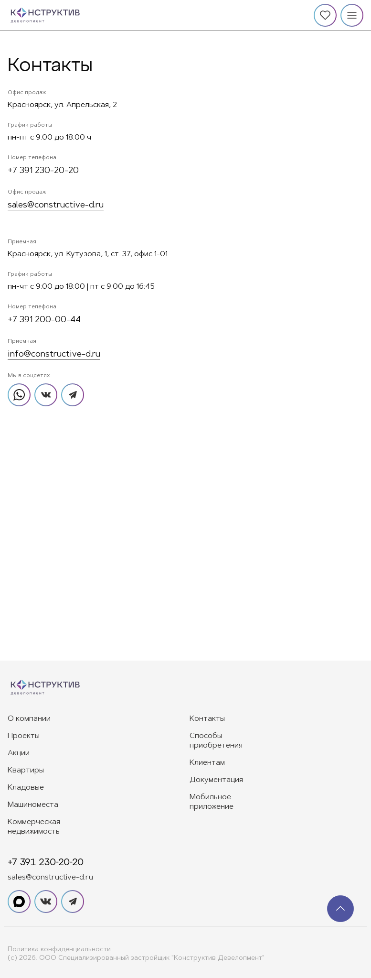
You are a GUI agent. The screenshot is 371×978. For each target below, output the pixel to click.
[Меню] (351, 15)
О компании (29, 719)
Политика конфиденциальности (59, 949)
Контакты (207, 719)
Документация (216, 780)
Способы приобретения (216, 741)
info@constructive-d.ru (54, 354)
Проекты (24, 736)
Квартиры (26, 770)
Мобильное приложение (211, 802)
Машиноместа (33, 805)
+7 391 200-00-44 (44, 320)
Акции (19, 753)
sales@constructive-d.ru (56, 205)
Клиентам (207, 763)
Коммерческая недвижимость (34, 827)
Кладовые (26, 788)
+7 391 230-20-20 (43, 171)
